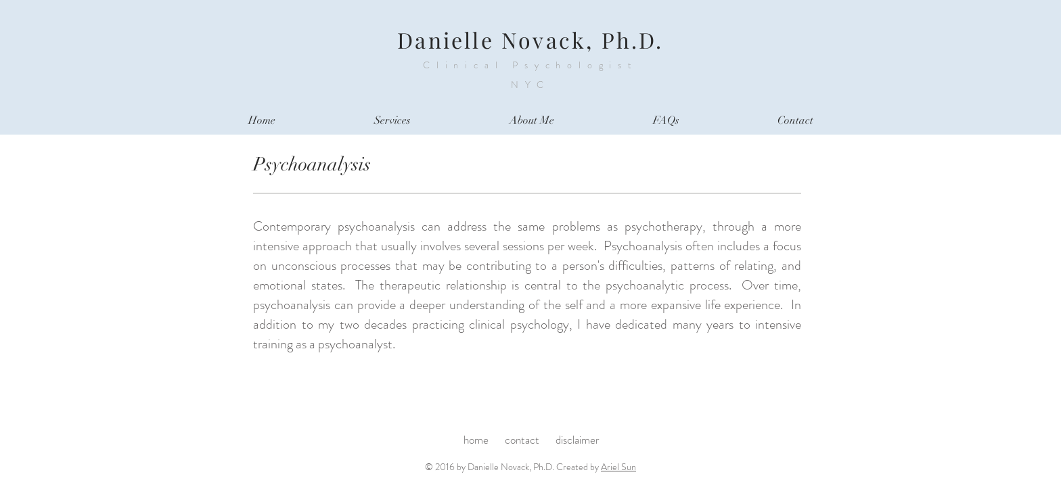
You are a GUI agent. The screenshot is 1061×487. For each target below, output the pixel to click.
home (477, 440)
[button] (392, 121)
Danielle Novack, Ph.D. (530, 39)
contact (523, 440)
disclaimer (578, 440)
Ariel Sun (618, 466)
